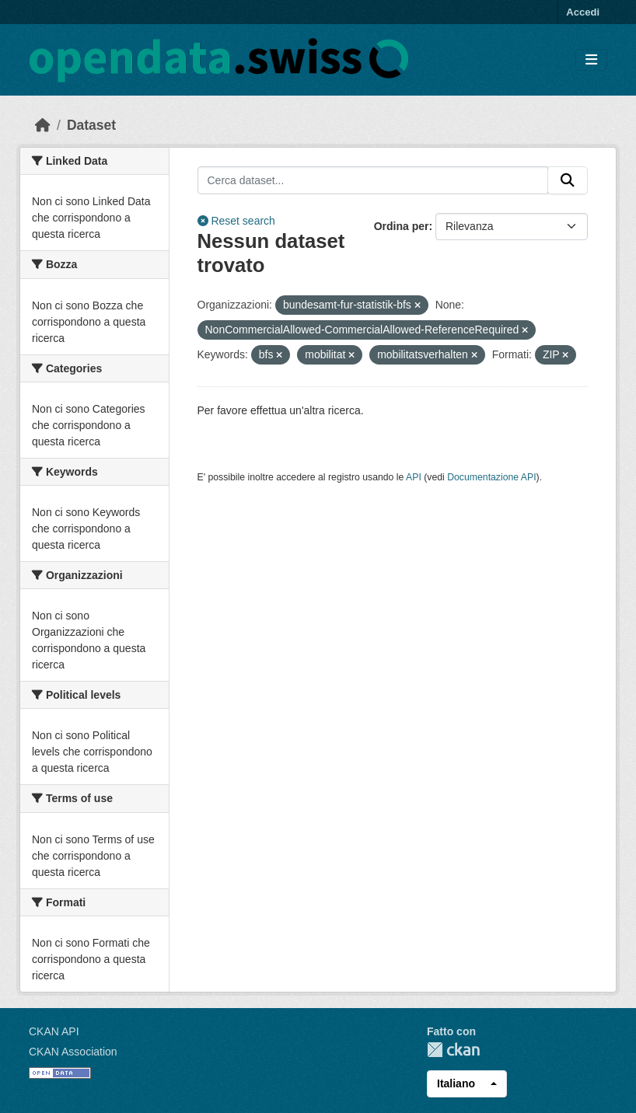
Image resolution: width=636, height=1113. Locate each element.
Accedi (582, 12)
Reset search (236, 221)
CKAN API (54, 1031)
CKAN (453, 1049)
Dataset (91, 125)
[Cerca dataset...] (373, 180)
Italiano (456, 1083)
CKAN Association (73, 1051)
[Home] (43, 125)
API (413, 477)
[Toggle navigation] (591, 60)
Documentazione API (491, 477)
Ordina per (401, 226)
